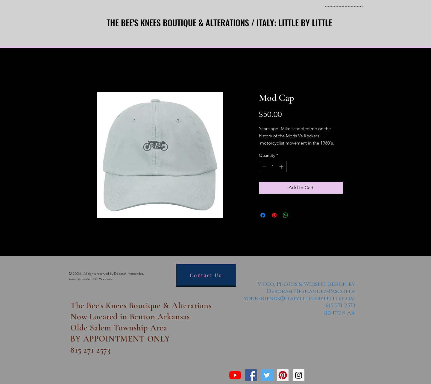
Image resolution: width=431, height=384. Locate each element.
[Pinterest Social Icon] (283, 375)
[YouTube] (235, 375)
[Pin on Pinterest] (274, 215)
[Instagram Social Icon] (298, 375)
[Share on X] (297, 215)
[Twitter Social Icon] (267, 375)
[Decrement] (263, 166)
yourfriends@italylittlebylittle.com (299, 298)
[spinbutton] (272, 166)
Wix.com (105, 279)
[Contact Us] (206, 275)
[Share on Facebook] (262, 215)
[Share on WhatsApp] (285, 215)
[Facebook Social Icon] (251, 375)
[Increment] (282, 166)
